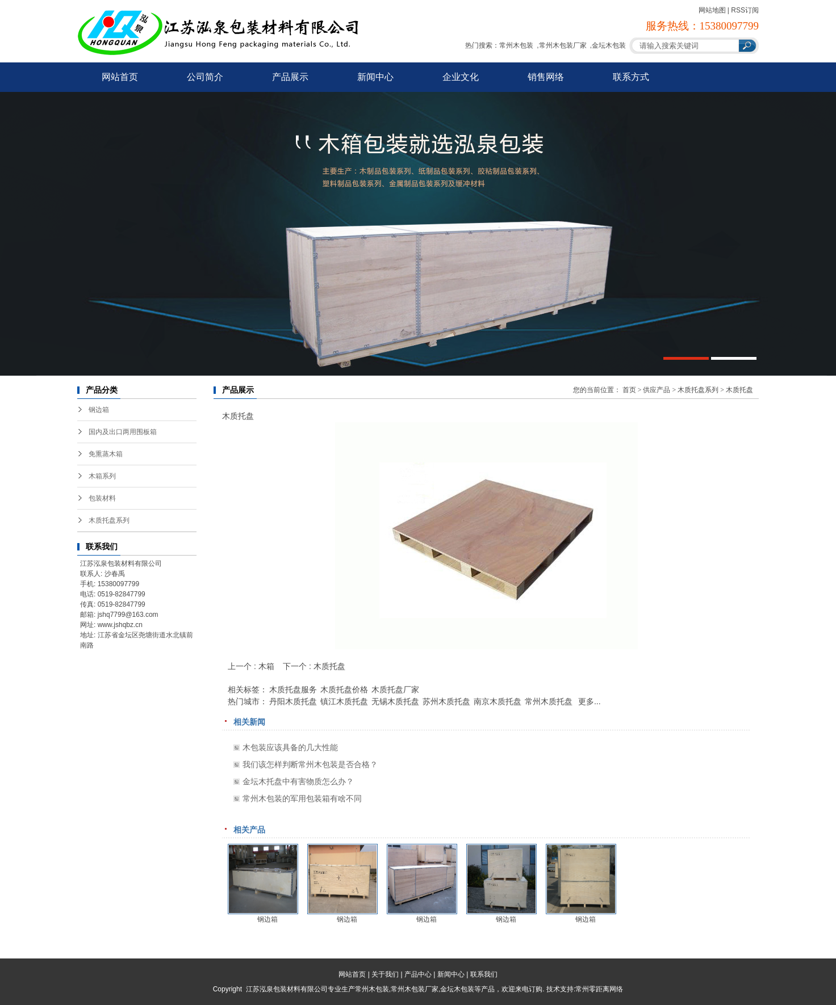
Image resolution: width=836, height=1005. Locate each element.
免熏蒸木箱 (106, 454)
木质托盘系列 (109, 520)
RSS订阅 (745, 10)
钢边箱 (99, 410)
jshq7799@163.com (128, 615)
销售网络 (546, 77)
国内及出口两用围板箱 (123, 432)
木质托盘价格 (344, 689)
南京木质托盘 (497, 701)
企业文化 (460, 77)
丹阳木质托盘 (293, 701)
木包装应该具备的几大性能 (290, 747)
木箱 (266, 666)
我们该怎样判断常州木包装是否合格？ (310, 764)
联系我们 (484, 974)
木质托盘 (739, 390)
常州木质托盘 (548, 701)
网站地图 (712, 10)
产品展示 (290, 77)
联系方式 (631, 77)
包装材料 (102, 498)
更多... (589, 701)
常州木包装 (516, 45)
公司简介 (205, 77)
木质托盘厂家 (395, 689)
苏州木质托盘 (446, 701)
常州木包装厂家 (563, 45)
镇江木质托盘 (344, 701)
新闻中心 (375, 77)
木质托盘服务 (293, 689)
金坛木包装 (609, 45)
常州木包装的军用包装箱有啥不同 (302, 798)
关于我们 (385, 974)
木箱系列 (102, 476)
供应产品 (656, 390)
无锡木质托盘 (395, 701)
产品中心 (418, 974)
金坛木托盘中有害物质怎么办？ (298, 781)
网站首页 (120, 77)
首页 (629, 390)
